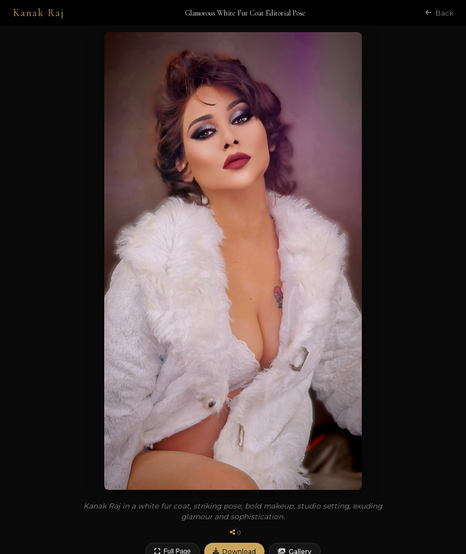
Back (439, 13)
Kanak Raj (39, 12)
